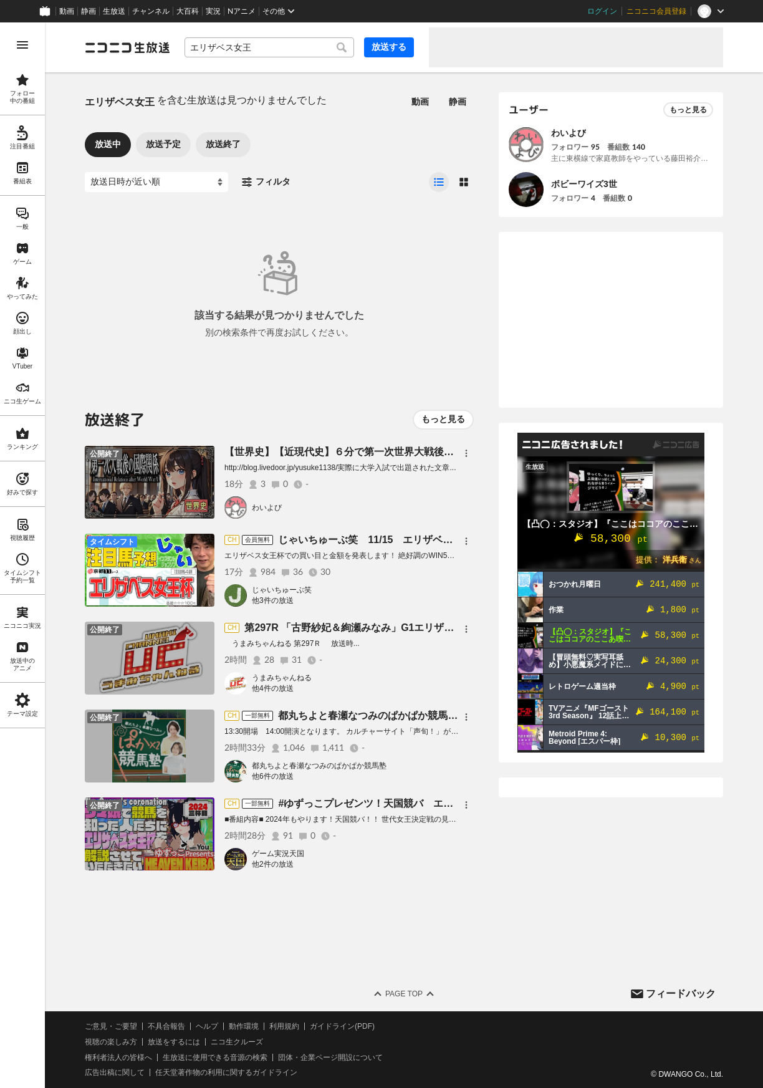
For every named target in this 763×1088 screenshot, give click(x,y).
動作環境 (244, 1026)
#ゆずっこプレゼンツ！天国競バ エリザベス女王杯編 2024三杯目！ (433, 803)
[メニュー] (466, 453)
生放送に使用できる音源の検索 (215, 1057)
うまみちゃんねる (282, 677)
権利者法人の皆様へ (118, 1057)
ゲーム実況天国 (278, 853)
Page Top (404, 993)
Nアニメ (242, 11)
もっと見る (443, 419)
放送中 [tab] (108, 144)
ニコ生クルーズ (237, 1042)
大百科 (187, 11)
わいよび (267, 507)
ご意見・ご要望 (111, 1026)
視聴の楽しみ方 (111, 1041)
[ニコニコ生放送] (127, 47)
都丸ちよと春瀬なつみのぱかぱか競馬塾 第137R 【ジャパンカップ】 (432, 715)
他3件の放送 (273, 600)
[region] (22, 555)
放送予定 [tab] (163, 144)
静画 (88, 11)
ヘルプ (207, 1026)
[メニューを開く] (22, 44)
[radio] (439, 182)
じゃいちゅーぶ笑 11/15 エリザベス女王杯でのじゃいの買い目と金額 (440, 539)
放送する (389, 47)
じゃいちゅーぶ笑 (282, 589)
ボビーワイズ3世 (584, 184)
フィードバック (681, 993)
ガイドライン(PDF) (342, 1026)
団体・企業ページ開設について (330, 1057)
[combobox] (269, 47)
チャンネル (151, 11)
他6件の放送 (273, 776)
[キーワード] (269, 47)
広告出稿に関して (115, 1072)
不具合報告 (166, 1026)
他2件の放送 (273, 864)
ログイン (602, 11)
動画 (66, 11)
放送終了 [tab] (223, 144)
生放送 (114, 11)
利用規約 (284, 1026)
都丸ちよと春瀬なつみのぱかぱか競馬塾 (319, 765)
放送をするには (174, 1042)
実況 (213, 11)
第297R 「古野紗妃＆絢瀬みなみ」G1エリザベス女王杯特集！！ (389, 627)
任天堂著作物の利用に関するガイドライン (226, 1072)
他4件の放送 (273, 688)
